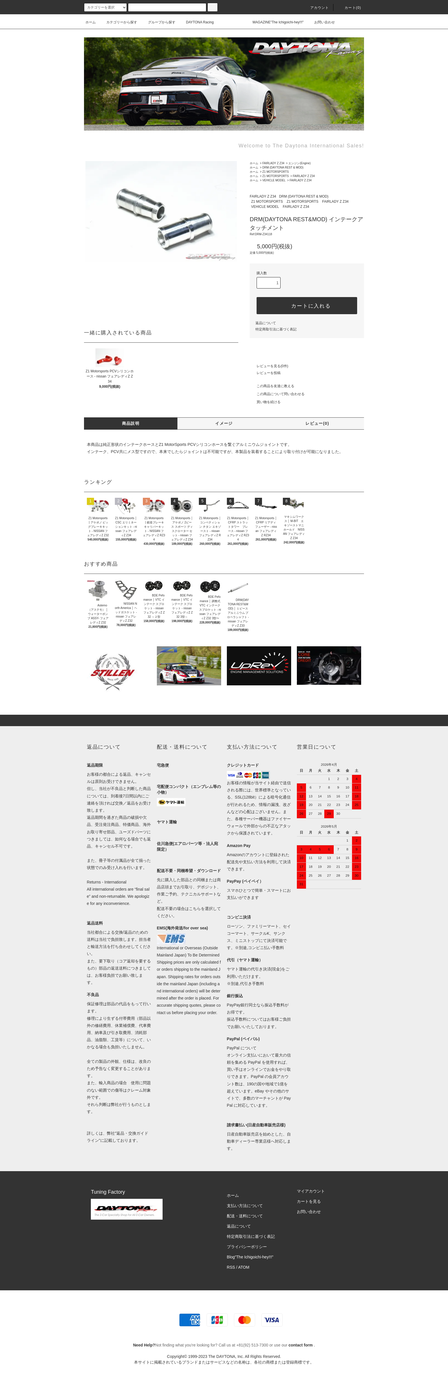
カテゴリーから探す (118, 22)
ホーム (90, 22)
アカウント (316, 8)
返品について (265, 323)
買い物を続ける (265, 402)
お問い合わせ (321, 22)
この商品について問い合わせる (277, 394)
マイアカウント (311, 1191)
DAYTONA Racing (196, 22)
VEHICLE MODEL (273, 180)
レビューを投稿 (265, 373)
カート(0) (349, 8)
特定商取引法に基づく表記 (276, 329)
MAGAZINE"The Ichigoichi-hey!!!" (275, 22)
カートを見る (309, 1201)
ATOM (243, 1267)
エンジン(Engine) (299, 163)
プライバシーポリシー (247, 1246)
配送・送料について (245, 1216)
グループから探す (158, 22)
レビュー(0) (317, 423)
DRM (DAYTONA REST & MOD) (282, 167)
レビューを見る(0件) (269, 366)
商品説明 (131, 423)
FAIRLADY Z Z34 (273, 163)
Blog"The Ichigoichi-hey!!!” (250, 1257)
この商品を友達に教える (272, 386)
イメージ (224, 423)
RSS (231, 1267)
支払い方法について (245, 1205)
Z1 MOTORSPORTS (275, 171)
